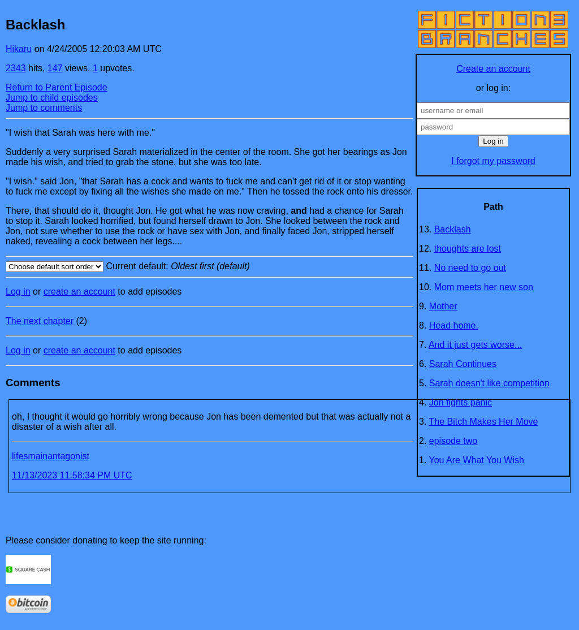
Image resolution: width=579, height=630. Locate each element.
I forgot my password (493, 161)
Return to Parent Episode (56, 87)
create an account (79, 291)
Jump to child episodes (52, 97)
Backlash (452, 229)
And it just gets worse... (475, 344)
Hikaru (19, 49)
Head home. (453, 325)
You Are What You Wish (476, 460)
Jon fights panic (460, 402)
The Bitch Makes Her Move (483, 421)
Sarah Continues (462, 364)
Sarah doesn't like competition (489, 383)
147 (55, 68)
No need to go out (470, 268)
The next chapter (40, 321)
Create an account (493, 69)
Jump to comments (44, 108)
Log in (18, 291)
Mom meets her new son (483, 287)
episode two (453, 441)
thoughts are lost (467, 248)
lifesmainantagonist (50, 456)
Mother (443, 306)
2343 (16, 68)
